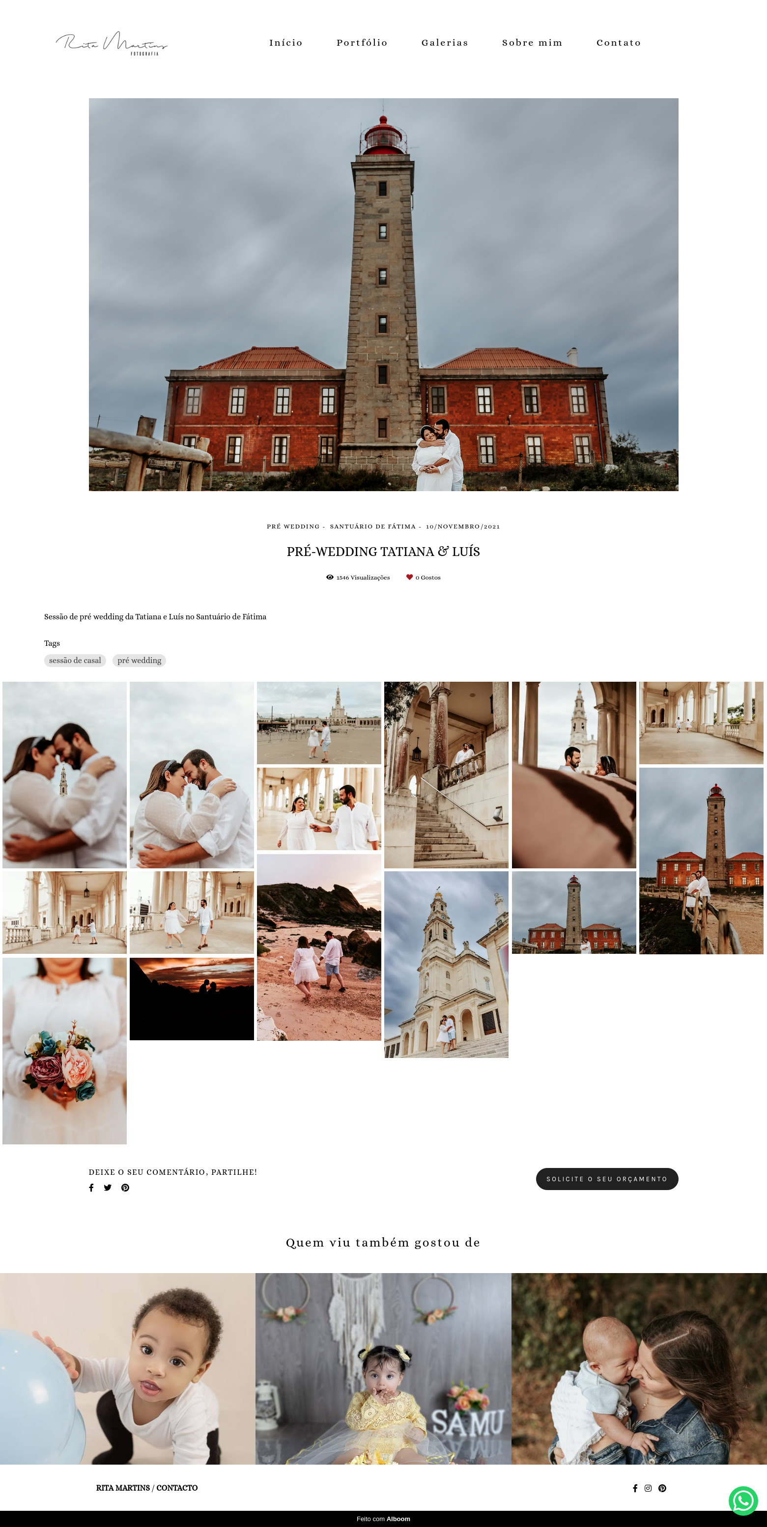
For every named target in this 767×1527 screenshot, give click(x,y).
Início (286, 42)
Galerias (445, 42)
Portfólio (362, 42)
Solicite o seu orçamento (607, 1179)
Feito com (383, 1519)
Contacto (177, 1488)
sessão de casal (75, 660)
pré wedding (139, 660)
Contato (619, 42)
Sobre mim (532, 42)
